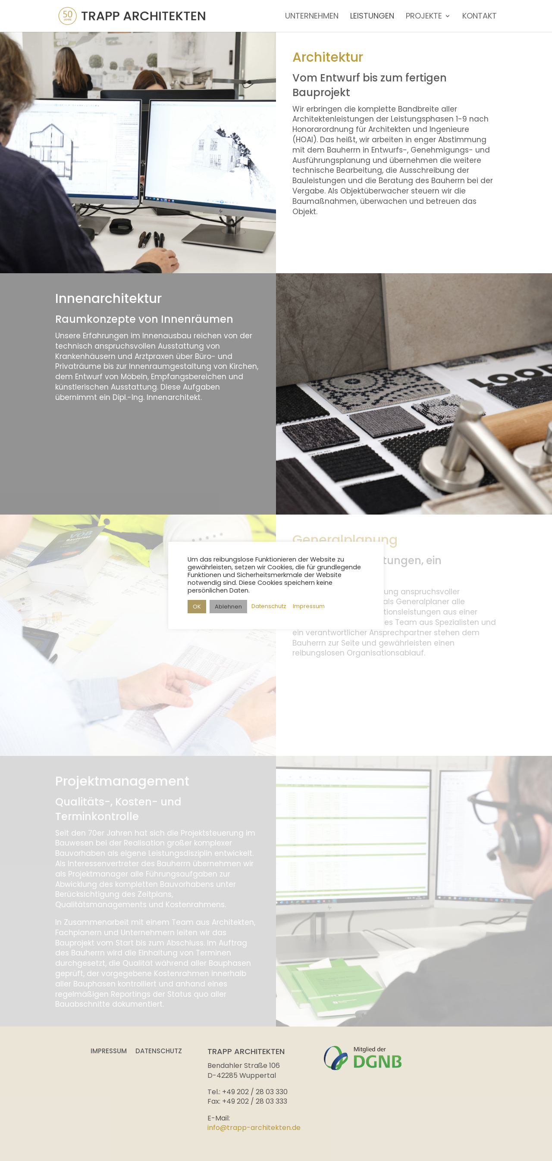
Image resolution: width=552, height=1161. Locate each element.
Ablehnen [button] (228, 606)
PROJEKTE (424, 17)
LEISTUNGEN (372, 17)
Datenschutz (158, 1050)
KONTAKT (479, 17)
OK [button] (197, 606)
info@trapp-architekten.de (254, 1128)
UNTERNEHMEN (312, 17)
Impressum (109, 1050)
